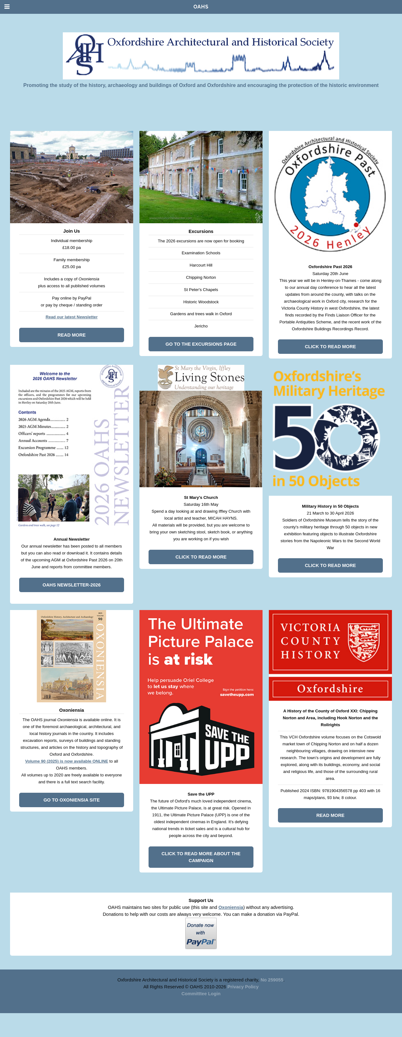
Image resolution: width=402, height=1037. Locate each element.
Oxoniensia (230, 907)
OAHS (201, 7)
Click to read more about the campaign (201, 857)
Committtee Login (201, 993)
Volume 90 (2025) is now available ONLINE (66, 761)
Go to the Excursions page (201, 344)
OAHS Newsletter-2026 (72, 584)
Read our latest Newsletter (72, 317)
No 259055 (272, 979)
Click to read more (330, 346)
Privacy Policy (242, 986)
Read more (71, 335)
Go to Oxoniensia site (71, 799)
